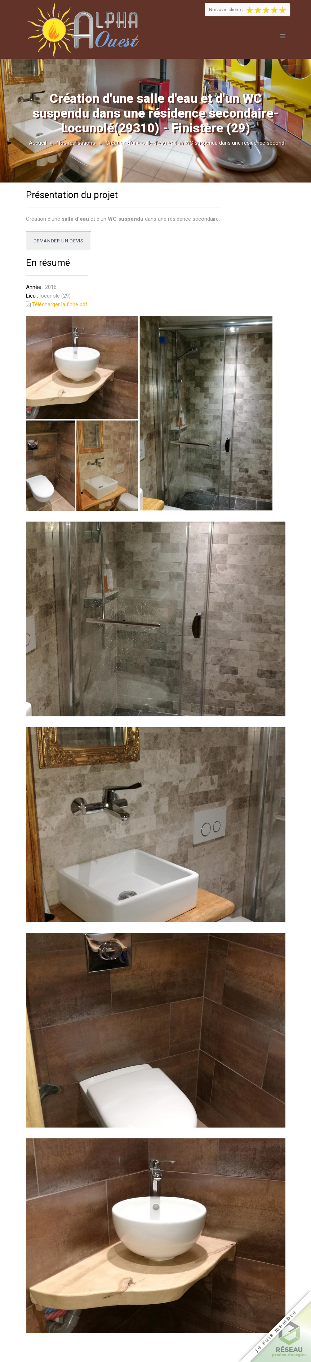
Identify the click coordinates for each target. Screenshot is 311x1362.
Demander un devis (59, 240)
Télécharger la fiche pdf (60, 304)
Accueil (37, 143)
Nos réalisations (76, 143)
